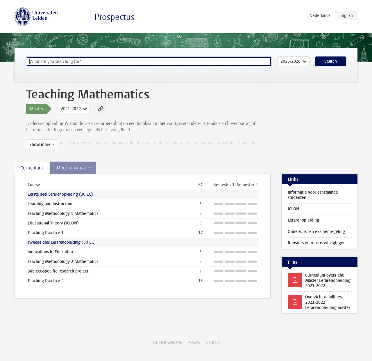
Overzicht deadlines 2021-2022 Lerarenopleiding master (327, 302)
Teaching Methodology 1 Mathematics (63, 213)
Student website (167, 342)
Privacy (193, 342)
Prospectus (114, 17)
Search (330, 61)
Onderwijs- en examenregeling (316, 231)
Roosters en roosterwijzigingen (317, 243)
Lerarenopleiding (303, 220)
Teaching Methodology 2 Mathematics (63, 261)
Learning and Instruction (50, 204)
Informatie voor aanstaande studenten (313, 195)
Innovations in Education (50, 252)
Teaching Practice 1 (46, 233)
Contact (213, 342)
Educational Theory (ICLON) (53, 223)
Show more (40, 144)
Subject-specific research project (58, 271)
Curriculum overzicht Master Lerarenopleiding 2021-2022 (327, 280)
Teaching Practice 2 (46, 281)
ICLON (293, 209)
